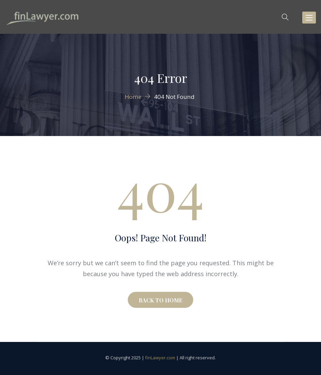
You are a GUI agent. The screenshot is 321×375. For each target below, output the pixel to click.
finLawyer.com (160, 358)
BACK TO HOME (160, 300)
